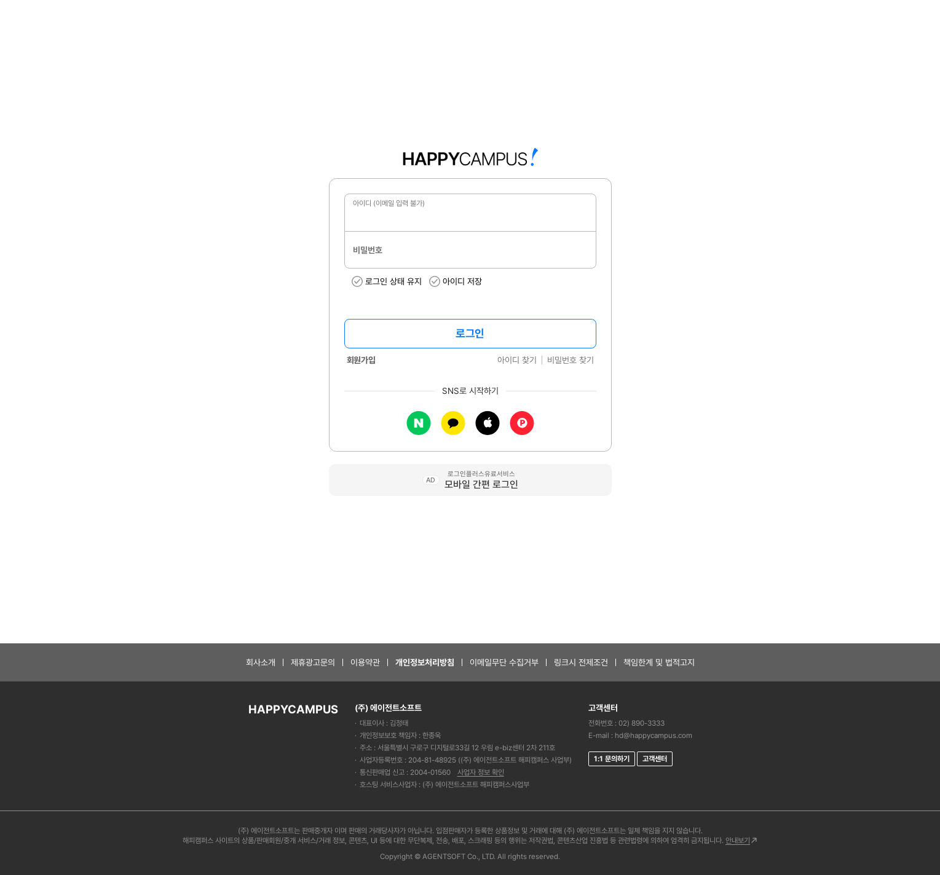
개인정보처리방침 (424, 662)
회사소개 (260, 662)
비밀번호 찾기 (570, 360)
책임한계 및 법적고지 (659, 662)
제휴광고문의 (313, 662)
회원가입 (361, 360)
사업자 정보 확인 (480, 772)
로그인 (470, 333)
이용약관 (365, 662)
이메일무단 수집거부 (504, 662)
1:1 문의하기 (612, 759)
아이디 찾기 (517, 360)
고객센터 (654, 759)
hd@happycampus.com (653, 735)
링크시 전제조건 (581, 662)
